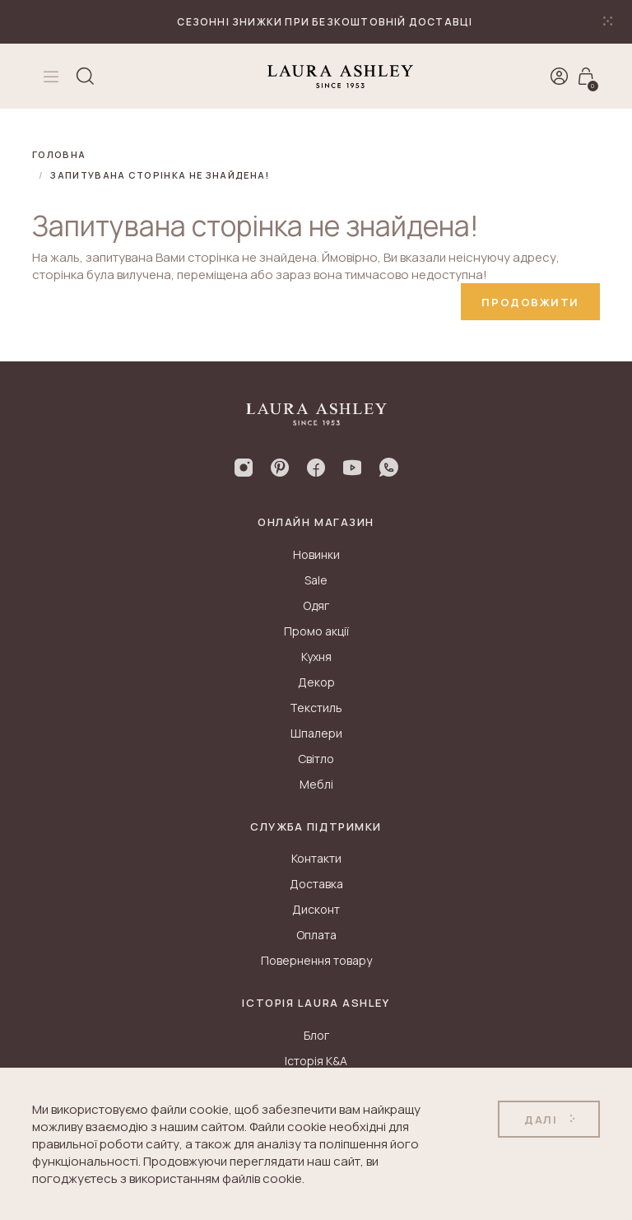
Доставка (316, 884)
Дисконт (316, 909)
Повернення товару (316, 960)
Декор (316, 682)
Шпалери (316, 733)
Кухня (316, 656)
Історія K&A (316, 1061)
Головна (59, 154)
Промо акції (316, 631)
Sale (316, 580)
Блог (316, 1035)
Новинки (316, 554)
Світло (316, 758)
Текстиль (316, 707)
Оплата (316, 935)
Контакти (316, 858)
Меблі (316, 784)
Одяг (316, 605)
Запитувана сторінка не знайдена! (159, 175)
